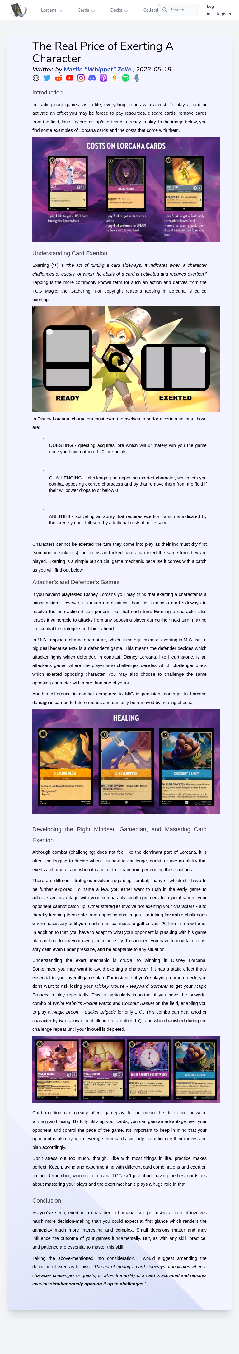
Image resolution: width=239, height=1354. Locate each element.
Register (223, 14)
